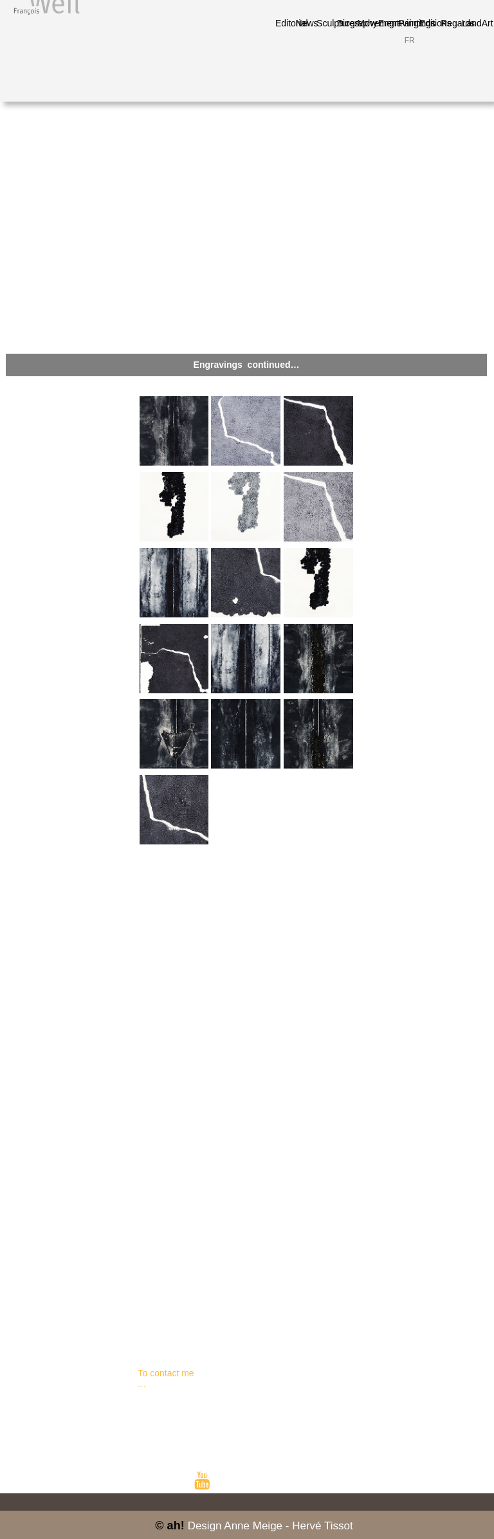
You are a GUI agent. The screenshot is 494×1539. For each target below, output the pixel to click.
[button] (246, 365)
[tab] (174, 431)
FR (410, 40)
